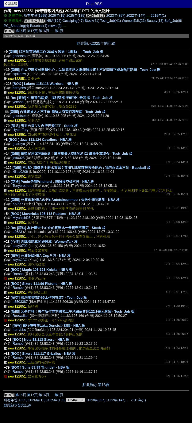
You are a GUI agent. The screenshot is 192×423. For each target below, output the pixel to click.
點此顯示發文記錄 (17, 405)
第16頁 (44, 31)
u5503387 (20, 302)
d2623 (17, 232)
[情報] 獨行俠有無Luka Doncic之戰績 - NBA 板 (49, 325)
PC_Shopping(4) (16, 26)
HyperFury (21, 130)
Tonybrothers (22, 186)
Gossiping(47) (73, 21)
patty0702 (20, 246)
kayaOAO (20, 260)
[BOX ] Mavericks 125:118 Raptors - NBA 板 (46, 214)
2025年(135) (75, 15)
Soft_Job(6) (173, 21)
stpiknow (19, 74)
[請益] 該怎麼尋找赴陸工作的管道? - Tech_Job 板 (49, 297)
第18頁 (20, 31)
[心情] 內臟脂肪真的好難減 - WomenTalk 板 (44, 242)
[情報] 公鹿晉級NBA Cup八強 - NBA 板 (41, 256)
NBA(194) (53, 21)
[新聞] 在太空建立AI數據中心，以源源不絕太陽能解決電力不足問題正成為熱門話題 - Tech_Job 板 (85, 70)
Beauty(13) (155, 21)
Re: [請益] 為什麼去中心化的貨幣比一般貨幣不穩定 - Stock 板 (58, 228)
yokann (18, 102)
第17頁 (32, 31)
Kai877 (18, 204)
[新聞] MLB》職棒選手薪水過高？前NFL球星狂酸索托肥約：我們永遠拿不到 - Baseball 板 (82, 168)
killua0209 (20, 172)
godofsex (19, 56)
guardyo (19, 144)
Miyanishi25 (22, 218)
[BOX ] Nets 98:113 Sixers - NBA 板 (41, 340)
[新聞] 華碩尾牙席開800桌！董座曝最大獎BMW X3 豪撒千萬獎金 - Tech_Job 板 (72, 154)
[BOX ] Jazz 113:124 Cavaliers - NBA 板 (40, 140)
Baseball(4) (38, 26)
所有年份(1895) (35, 15)
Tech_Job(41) (110, 21)
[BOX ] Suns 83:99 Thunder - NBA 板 (40, 367)
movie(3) (55, 26)
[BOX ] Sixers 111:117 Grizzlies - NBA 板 (43, 354)
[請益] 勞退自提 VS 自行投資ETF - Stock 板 (44, 126)
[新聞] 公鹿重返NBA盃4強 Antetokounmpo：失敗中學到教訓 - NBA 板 (65, 200)
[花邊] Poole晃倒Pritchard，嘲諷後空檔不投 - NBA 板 (52, 182)
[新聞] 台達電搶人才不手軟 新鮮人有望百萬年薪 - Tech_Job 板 (58, 112)
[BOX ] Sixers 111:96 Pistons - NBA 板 (41, 284)
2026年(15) (56, 15)
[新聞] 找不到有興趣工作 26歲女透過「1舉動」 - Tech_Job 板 (56, 52)
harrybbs (19, 88)
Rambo (18, 274)
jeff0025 (19, 158)
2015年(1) (158, 15)
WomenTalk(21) (134, 21)
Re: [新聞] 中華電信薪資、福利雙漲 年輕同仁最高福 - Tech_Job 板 (62, 98)
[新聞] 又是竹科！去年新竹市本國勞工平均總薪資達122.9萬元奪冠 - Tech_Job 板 (73, 311)
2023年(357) (115, 15)
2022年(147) (135, 15)
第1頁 (59, 31)
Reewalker (21, 316)
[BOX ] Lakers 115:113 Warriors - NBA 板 (45, 84)
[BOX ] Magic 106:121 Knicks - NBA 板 (41, 270)
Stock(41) (92, 21)
